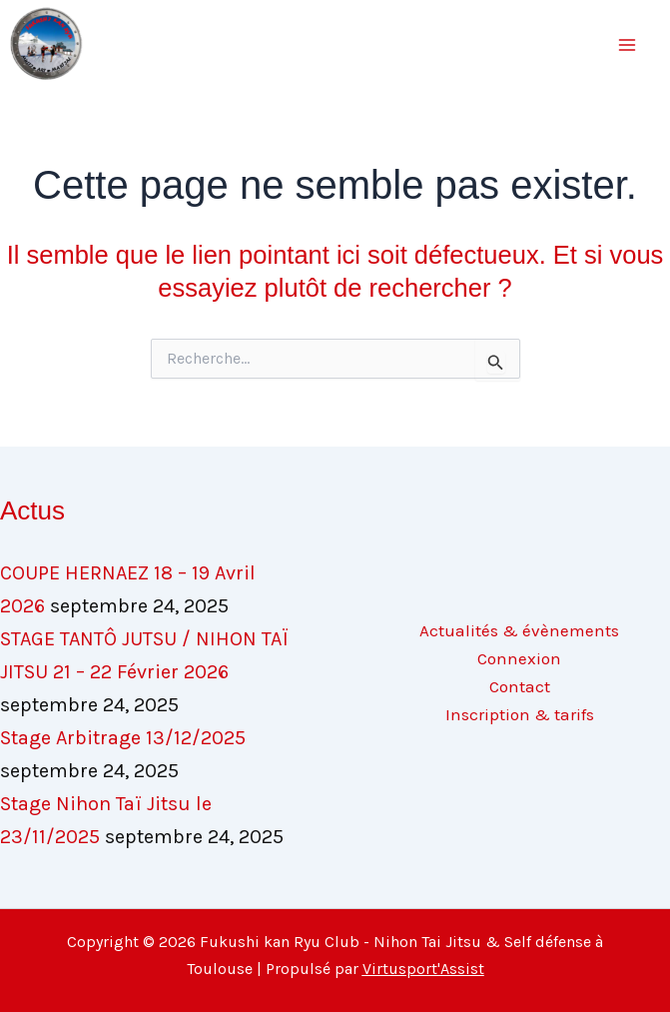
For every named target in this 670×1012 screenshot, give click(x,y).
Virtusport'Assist (423, 968)
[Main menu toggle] (628, 45)
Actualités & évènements (519, 630)
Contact (519, 686)
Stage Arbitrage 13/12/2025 (123, 737)
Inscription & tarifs (519, 714)
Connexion (519, 658)
